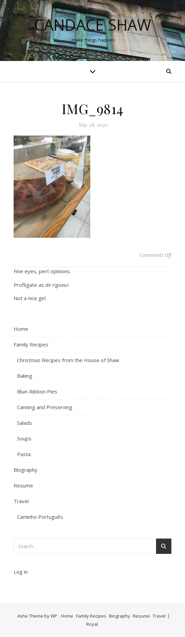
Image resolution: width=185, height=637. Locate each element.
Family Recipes (31, 344)
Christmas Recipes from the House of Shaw (68, 360)
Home (21, 328)
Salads (24, 422)
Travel (21, 501)
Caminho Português (40, 516)
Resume (23, 485)
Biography (25, 469)
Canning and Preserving (44, 407)
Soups (24, 438)
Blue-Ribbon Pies (37, 391)
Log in (21, 571)
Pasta (24, 454)
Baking (24, 375)
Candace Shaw (92, 24)
